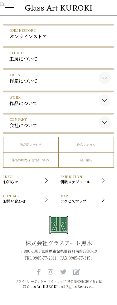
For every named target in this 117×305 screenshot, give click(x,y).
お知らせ (27, 179)
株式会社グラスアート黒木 (58, 243)
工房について (23, 56)
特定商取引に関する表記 (84, 281)
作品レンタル (86, 144)
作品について (23, 100)
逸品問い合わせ (31, 144)
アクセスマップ (84, 199)
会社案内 (86, 159)
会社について (23, 123)
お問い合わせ (27, 199)
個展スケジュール (84, 179)
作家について (23, 78)
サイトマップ (57, 281)
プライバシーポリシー (30, 281)
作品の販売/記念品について (31, 159)
